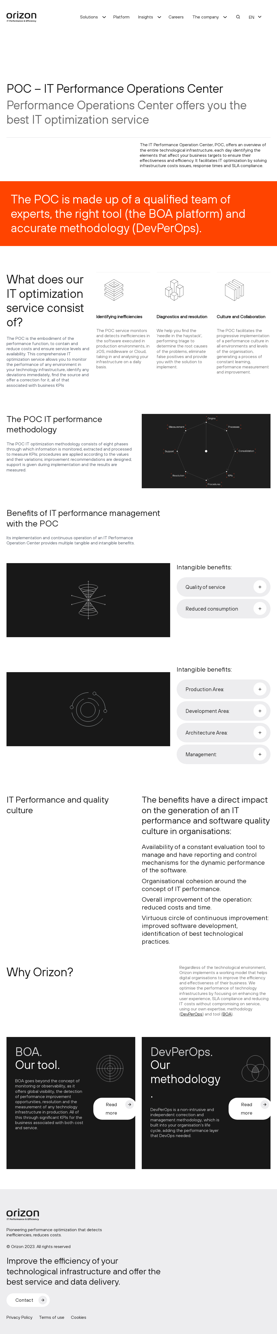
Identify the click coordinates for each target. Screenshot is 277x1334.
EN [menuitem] (251, 17)
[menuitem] (251, 16)
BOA (227, 1013)
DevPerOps (191, 1013)
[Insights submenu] (159, 17)
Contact (24, 1300)
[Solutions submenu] (104, 17)
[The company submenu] (225, 17)
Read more (111, 1109)
